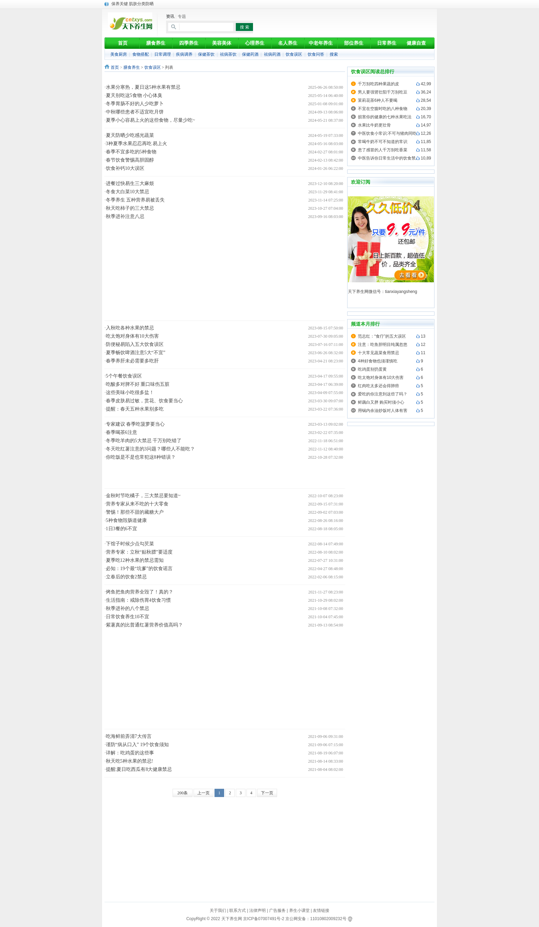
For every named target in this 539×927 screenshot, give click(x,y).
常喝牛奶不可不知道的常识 (382, 141)
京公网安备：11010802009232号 (315, 918)
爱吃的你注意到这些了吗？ (382, 394)
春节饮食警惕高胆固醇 (130, 160)
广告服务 (277, 910)
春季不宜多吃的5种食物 (131, 151)
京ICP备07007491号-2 (263, 918)
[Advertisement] (228, 77)
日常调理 (162, 54)
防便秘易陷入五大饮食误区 (135, 344)
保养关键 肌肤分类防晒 (132, 3)
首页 (115, 67)
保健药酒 (250, 54)
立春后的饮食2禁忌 (126, 576)
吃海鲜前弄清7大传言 (129, 736)
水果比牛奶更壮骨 (374, 125)
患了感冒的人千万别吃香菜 (382, 150)
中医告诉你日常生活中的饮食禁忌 (389, 158)
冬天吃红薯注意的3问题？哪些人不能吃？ (150, 448)
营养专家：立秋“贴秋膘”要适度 (139, 552)
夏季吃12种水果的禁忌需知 (135, 560)
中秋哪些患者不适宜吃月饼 (135, 111)
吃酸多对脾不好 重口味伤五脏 (138, 384)
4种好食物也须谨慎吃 (377, 361)
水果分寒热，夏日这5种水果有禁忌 (143, 87)
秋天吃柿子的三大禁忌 (130, 208)
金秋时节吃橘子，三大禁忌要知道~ (143, 495)
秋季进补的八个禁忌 (127, 608)
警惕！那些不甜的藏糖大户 (135, 512)
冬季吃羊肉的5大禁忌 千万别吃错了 (144, 440)
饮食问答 (316, 54)
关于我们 (218, 910)
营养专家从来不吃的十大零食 (137, 503)
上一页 (203, 792)
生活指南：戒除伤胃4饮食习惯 (138, 600)
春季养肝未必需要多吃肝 (132, 360)
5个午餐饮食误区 (124, 376)
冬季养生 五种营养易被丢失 (135, 200)
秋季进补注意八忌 (125, 216)
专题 (182, 16)
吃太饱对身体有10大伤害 (132, 336)
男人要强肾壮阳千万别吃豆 (382, 92)
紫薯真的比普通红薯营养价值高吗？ (144, 625)
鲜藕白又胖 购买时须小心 (381, 402)
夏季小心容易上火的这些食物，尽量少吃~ (150, 120)
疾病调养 (184, 54)
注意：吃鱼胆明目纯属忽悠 (382, 344)
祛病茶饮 (228, 54)
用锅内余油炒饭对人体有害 (382, 410)
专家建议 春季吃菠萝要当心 (135, 424)
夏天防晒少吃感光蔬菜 (130, 135)
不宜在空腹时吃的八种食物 (382, 108)
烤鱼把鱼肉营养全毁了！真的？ (139, 592)
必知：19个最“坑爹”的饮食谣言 (139, 568)
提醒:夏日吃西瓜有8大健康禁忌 (139, 769)
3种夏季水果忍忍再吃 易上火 (136, 143)
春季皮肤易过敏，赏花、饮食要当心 (144, 400)
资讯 (170, 16)
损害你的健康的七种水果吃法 (384, 116)
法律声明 (257, 910)
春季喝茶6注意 (121, 432)
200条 (182, 792)
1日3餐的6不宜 (121, 528)
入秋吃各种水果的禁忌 (130, 327)
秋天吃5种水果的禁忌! (129, 761)
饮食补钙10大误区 (125, 168)
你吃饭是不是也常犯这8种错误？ (141, 457)
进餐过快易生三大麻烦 (130, 183)
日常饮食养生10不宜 (127, 616)
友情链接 (321, 910)
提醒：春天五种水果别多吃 (135, 409)
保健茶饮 (206, 54)
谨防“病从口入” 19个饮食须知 (137, 744)
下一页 (267, 792)
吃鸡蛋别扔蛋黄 (372, 369)
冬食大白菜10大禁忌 (127, 191)
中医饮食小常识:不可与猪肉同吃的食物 (393, 133)
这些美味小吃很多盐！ (130, 392)
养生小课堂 (299, 910)
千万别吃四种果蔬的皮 (378, 83)
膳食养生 (131, 67)
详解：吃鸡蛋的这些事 (130, 752)
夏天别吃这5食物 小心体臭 (134, 95)
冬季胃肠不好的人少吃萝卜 (135, 103)
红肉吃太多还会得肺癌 (378, 385)
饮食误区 (294, 54)
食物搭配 (140, 54)
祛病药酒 (272, 54)
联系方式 (237, 910)
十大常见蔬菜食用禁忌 (378, 352)
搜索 (334, 54)
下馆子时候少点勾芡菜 (130, 543)
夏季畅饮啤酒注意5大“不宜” (135, 352)
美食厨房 (118, 54)
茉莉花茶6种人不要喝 (377, 100)
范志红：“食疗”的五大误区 (382, 336)
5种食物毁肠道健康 (126, 520)
